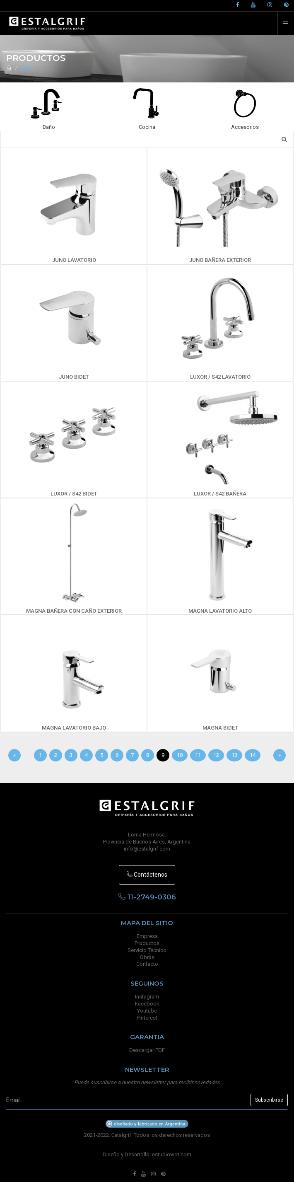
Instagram (147, 996)
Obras (147, 957)
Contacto (147, 964)
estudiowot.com (171, 1154)
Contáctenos (147, 874)
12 (216, 755)
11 (198, 755)
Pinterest (147, 1018)
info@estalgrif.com (147, 849)
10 (180, 755)
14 (252, 755)
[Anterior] (14, 755)
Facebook (147, 1004)
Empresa (147, 936)
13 (234, 755)
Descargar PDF (147, 1050)
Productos (147, 943)
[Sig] (279, 755)
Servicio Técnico (147, 950)
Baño (26, 68)
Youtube (147, 1011)
